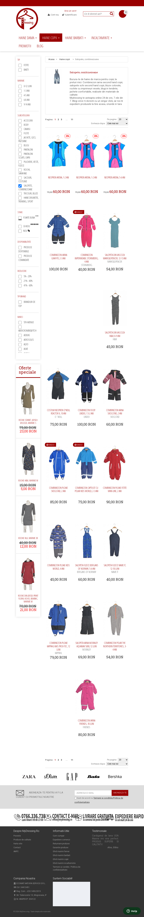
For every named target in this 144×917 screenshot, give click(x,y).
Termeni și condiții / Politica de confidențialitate (66, 868)
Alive (26, 349)
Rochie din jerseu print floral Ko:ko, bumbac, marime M (28, 598)
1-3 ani (27, 90)
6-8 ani (27, 100)
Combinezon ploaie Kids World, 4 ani (58, 566)
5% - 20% (28, 276)
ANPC (16, 851)
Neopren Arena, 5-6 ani (114, 177)
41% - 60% (28, 285)
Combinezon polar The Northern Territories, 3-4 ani (114, 646)
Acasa (51, 59)
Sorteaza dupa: (98, 123)
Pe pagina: (112, 119)
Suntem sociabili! (62, 878)
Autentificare (69, 15)
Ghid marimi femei (61, 851)
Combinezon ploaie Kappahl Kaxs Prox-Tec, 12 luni (58, 648)
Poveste (17, 836)
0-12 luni (28, 86)
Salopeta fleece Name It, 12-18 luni (115, 568)
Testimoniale (99, 831)
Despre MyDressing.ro (26, 831)
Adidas (27, 335)
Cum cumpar (58, 836)
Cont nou (53, 15)
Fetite (26, 65)
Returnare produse (61, 843)
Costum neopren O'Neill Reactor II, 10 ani (58, 413)
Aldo (26, 344)
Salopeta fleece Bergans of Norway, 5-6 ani (86, 568)
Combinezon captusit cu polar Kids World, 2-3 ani (86, 489)
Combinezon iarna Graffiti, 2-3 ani (58, 256)
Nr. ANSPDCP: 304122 (24, 899)
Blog (40, 45)
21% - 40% (28, 281)
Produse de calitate (22, 840)
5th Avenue (29, 322)
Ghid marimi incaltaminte (64, 863)
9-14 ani (27, 104)
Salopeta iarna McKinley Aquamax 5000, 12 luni (86, 646)
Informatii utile (61, 831)
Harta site (17, 843)
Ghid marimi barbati (61, 855)
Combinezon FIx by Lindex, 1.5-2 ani (86, 413)
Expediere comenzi (61, 840)
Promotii (25, 45)
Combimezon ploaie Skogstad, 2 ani (58, 489)
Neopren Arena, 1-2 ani (58, 177)
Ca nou (31, 226)
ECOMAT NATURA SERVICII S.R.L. (29, 883)
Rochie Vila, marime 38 (28, 538)
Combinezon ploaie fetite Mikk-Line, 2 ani (115, 489)
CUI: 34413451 (21, 887)
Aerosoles (29, 339)
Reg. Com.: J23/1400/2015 (27, 891)
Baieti (26, 69)
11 (72, 119)
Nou (26, 231)
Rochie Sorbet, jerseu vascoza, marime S (28, 421)
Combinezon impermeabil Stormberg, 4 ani (86, 260)
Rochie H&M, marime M (28, 480)
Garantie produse (60, 847)
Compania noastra (24, 878)
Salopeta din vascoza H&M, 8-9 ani (115, 336)
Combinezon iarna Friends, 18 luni (86, 724)
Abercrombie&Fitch (27, 330)
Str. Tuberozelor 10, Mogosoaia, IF (29, 895)
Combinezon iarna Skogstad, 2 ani (115, 413)
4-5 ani (27, 95)
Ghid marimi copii (60, 859)
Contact (17, 847)
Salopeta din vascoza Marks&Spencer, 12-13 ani (114, 258)
